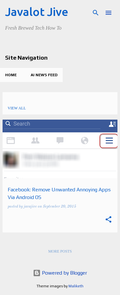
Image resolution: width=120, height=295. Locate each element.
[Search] (96, 12)
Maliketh (76, 286)
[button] (108, 220)
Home (11, 75)
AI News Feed (44, 75)
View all (17, 108)
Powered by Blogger (60, 273)
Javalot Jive (36, 11)
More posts (60, 251)
